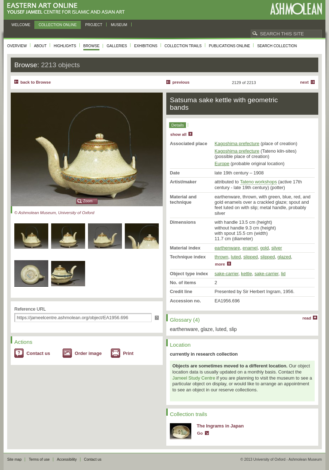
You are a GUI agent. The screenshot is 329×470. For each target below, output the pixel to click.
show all (178, 134)
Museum (119, 25)
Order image (88, 353)
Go (200, 433)
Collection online (58, 25)
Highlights (65, 46)
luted (236, 256)
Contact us (38, 353)
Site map (14, 459)
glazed (284, 256)
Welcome (20, 25)
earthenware (227, 248)
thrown (221, 256)
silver (276, 248)
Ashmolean (296, 9)
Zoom (88, 201)
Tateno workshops (258, 181)
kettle (246, 273)
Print (128, 353)
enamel (249, 248)
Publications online (229, 46)
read (307, 318)
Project (93, 25)
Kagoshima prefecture (237, 143)
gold (264, 248)
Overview (17, 46)
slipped (250, 256)
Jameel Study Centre (193, 378)
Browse (91, 46)
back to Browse (35, 82)
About (40, 46)
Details (177, 125)
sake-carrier (227, 273)
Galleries (117, 46)
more (220, 264)
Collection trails (183, 46)
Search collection (277, 46)
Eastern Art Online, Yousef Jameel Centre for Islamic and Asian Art (67, 9)
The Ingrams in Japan (220, 426)
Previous (181, 82)
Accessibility (67, 459)
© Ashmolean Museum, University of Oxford (54, 213)
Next (304, 82)
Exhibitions (145, 46)
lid (283, 273)
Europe (222, 163)
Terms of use (39, 459)
